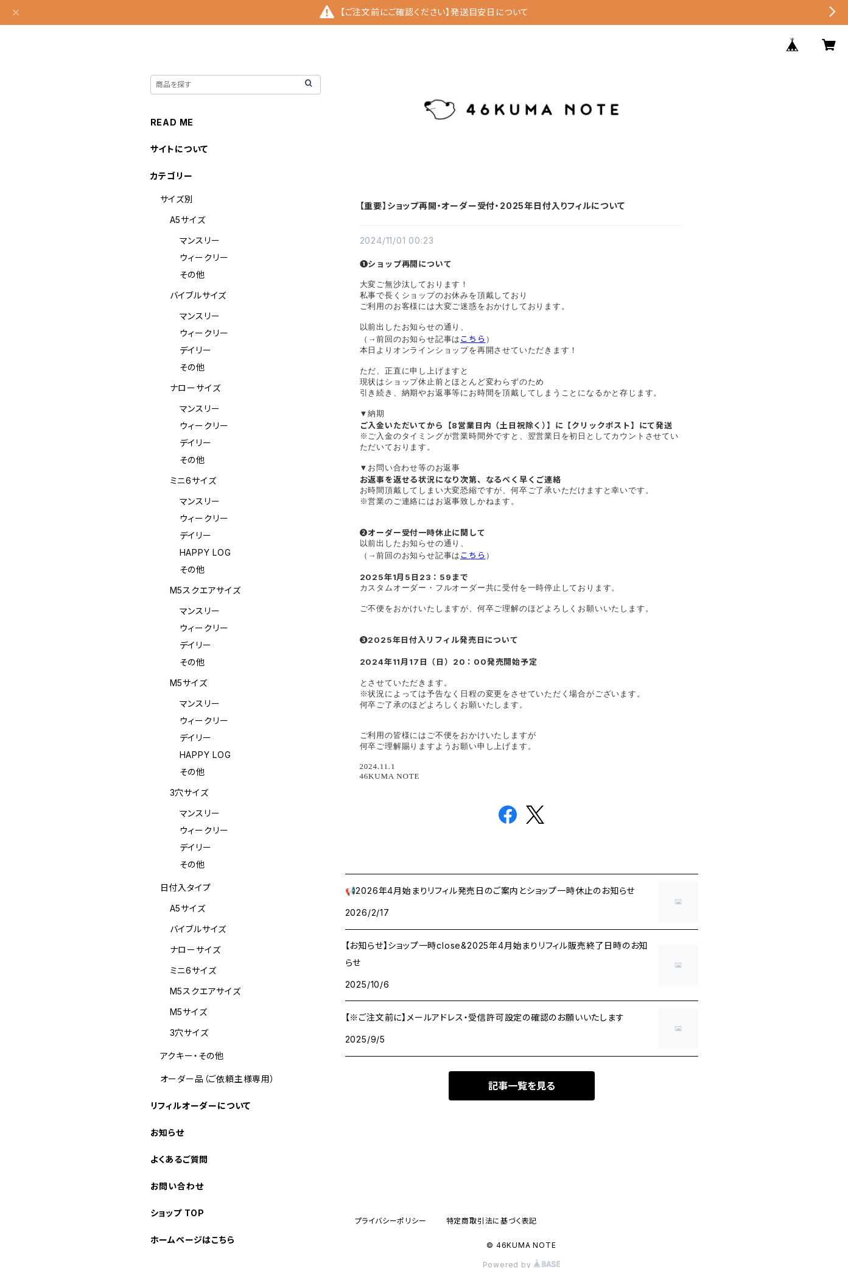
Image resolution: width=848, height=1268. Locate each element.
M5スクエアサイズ (205, 590)
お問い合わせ (177, 1186)
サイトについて (179, 149)
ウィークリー (204, 257)
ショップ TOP (177, 1213)
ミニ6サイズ (193, 480)
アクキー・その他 (192, 1055)
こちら (472, 339)
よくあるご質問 (179, 1159)
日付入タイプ (185, 887)
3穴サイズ (189, 792)
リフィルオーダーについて (200, 1105)
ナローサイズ (195, 388)
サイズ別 (177, 199)
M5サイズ (189, 683)
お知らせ (167, 1132)
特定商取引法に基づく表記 (492, 1220)
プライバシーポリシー (391, 1220)
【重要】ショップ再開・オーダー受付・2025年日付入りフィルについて (492, 205)
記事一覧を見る (521, 1086)
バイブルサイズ (198, 295)
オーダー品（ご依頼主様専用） (217, 1079)
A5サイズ (188, 219)
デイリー (196, 350)
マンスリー (200, 240)
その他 (192, 274)
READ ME (172, 122)
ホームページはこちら (192, 1239)
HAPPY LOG (205, 552)
